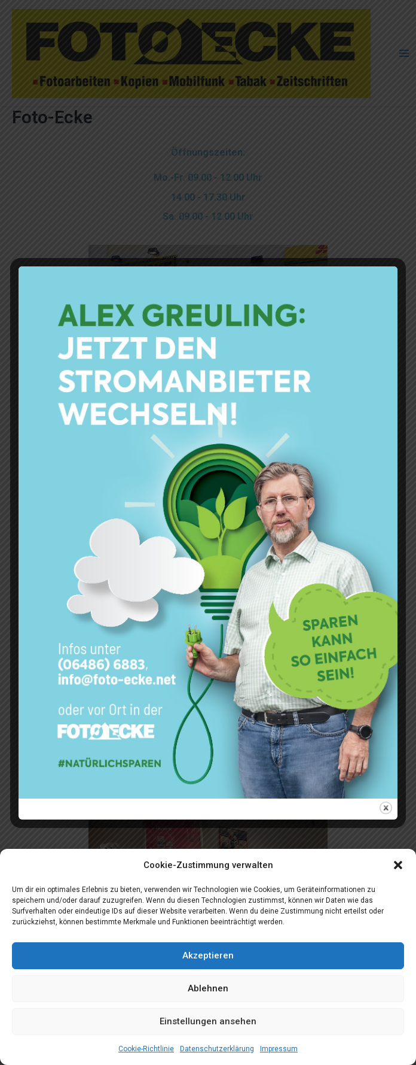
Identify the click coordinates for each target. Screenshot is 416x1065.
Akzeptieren (208, 955)
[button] (398, 865)
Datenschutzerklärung (217, 1049)
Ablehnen (208, 988)
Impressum (279, 1049)
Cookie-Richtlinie (146, 1049)
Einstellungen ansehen (208, 1021)
